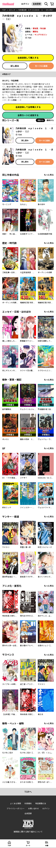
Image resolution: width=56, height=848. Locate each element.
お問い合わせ (33, 808)
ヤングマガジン (40, 35)
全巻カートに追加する (28, 115)
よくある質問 (15, 803)
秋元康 (43, 28)
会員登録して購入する (28, 57)
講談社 (35, 31)
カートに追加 (41, 66)
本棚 (46, 845)
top (4, 10)
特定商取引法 (40, 803)
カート (28, 845)
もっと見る (49, 175)
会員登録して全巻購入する (28, 107)
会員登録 (37, 4)
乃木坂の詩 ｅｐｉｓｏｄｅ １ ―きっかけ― (36, 10)
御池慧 (35, 28)
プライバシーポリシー (15, 808)
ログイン (25, 4)
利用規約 (28, 803)
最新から (50, 120)
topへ (28, 791)
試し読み (15, 66)
